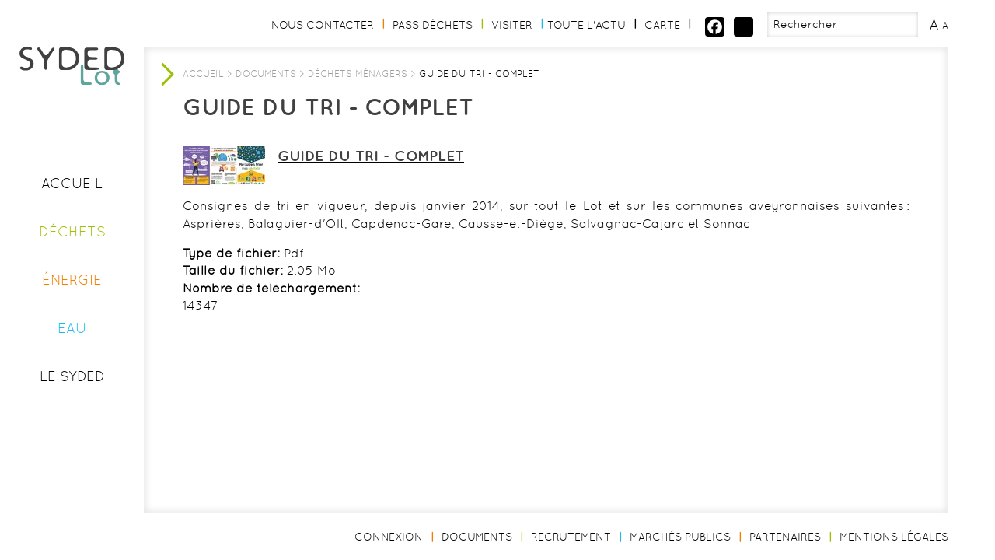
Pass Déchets (433, 25)
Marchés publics (680, 536)
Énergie (72, 279)
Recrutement (571, 536)
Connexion (388, 536)
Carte (662, 25)
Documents (266, 73)
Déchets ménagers (357, 73)
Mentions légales (894, 536)
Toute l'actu (586, 25)
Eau (72, 328)
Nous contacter (322, 25)
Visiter (511, 25)
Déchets (72, 231)
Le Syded (72, 376)
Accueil (72, 183)
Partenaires (785, 536)
